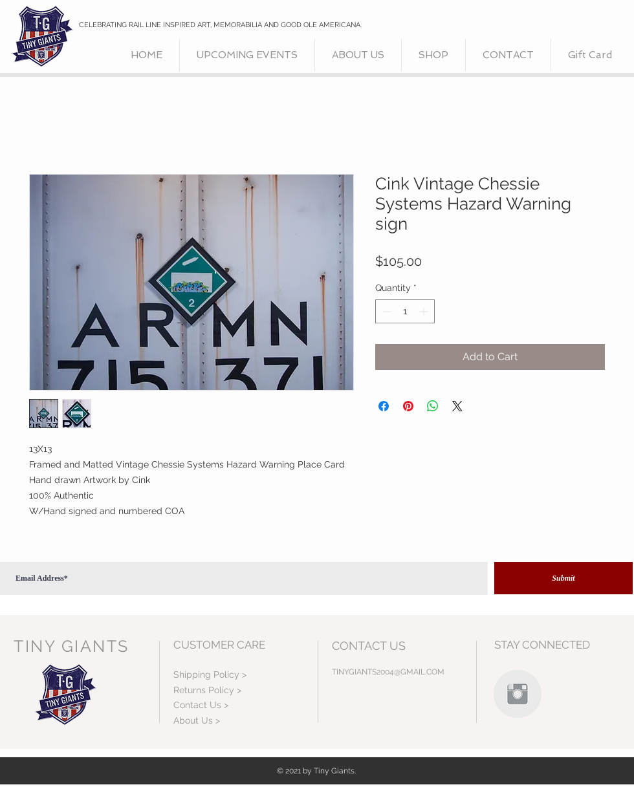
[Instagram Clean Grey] (517, 694)
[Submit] (563, 578)
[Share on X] (457, 406)
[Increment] (425, 311)
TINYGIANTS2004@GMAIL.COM (388, 671)
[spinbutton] (405, 311)
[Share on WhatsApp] (433, 406)
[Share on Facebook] (383, 406)
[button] (433, 55)
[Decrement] (385, 311)
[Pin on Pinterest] (408, 406)
